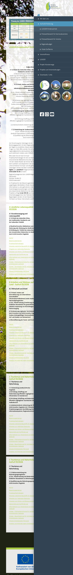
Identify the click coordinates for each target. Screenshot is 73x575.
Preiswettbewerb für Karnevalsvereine (54, 34)
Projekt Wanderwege (47, 65)
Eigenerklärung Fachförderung (18, 254)
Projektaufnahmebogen (16, 243)
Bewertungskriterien (15, 241)
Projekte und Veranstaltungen (50, 70)
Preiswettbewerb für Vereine (51, 39)
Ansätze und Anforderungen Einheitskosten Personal (25, 274)
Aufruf (11, 238)
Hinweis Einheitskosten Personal (19, 271)
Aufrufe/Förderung (46, 24)
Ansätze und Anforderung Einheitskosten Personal (24, 452)
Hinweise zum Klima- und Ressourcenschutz (22, 252)
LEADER (42, 60)
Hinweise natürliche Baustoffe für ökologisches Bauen (25, 246)
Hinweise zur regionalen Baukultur (19, 249)
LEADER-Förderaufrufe (49, 29)
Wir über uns (44, 19)
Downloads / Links (46, 75)
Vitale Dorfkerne (47, 49)
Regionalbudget (46, 44)
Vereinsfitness (45, 54)
